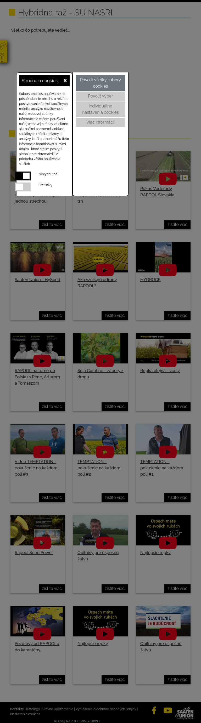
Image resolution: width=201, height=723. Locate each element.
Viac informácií (100, 122)
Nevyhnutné (48, 174)
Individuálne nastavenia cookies (100, 109)
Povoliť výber (100, 96)
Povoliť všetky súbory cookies (100, 83)
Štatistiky (45, 185)
